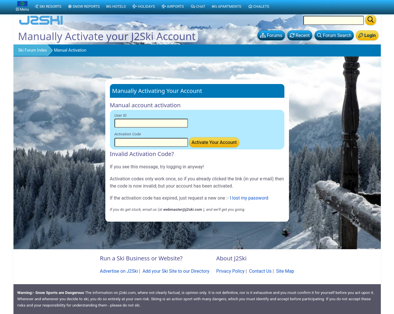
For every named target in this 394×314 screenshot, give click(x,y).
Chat (198, 6)
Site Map (285, 271)
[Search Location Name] (333, 20)
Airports (173, 6)
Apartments (226, 6)
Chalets (258, 6)
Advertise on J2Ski (119, 271)
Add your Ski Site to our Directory (175, 271)
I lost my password (249, 198)
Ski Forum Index (32, 50)
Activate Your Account (214, 142)
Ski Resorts (48, 6)
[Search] (370, 20)
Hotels (116, 6)
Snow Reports (84, 6)
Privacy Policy (230, 271)
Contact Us (260, 271)
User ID (120, 115)
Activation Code (127, 134)
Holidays (144, 6)
